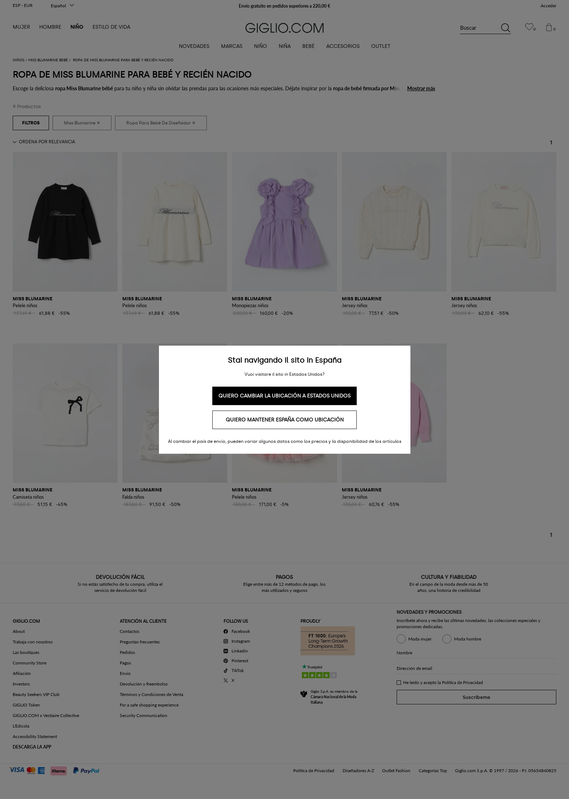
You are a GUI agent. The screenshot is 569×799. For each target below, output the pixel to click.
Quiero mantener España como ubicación (285, 420)
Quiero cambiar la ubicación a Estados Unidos (284, 396)
